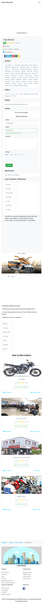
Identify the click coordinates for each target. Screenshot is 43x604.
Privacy (3, 578)
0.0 (4, 43)
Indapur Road (27, 574)
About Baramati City (7, 580)
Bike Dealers (19, 542)
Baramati (4, 542)
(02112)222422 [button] (21, 504)
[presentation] (18, 160)
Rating (8, 152)
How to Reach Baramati (8, 583)
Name (8, 120)
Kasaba (11, 542)
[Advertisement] (21, 18)
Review (8, 136)
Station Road (26, 578)
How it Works (5, 572)
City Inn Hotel (5, 588)
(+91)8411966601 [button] (21, 426)
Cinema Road (27, 576)
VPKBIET (4, 592)
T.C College (4, 590)
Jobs (2, 576)
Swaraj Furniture (6, 594)
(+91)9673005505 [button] (21, 387)
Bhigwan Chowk (27, 572)
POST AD (4, 574)
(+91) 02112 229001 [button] (21, 465)
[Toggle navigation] (39, 2)
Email (8, 127)
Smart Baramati (7, 2)
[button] (5, 265)
